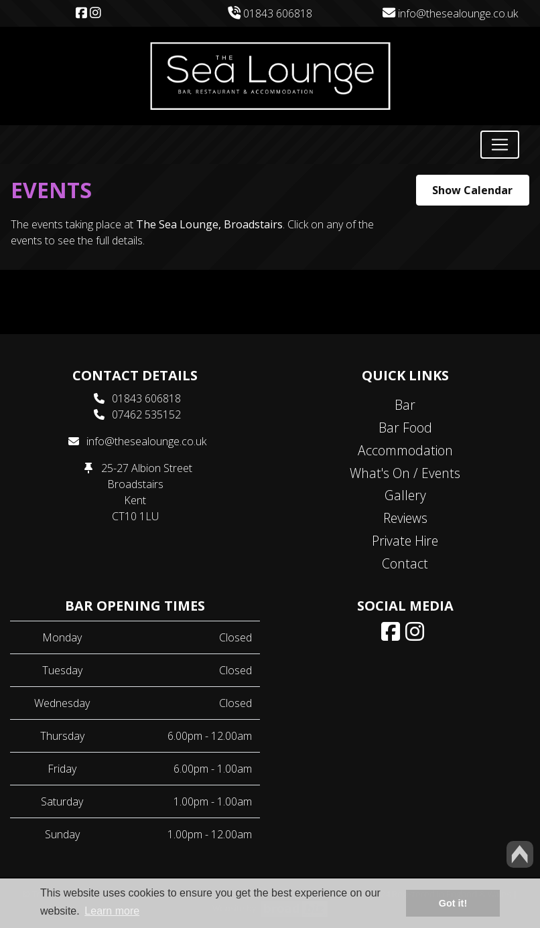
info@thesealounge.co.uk (450, 13)
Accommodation (405, 450)
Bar (405, 405)
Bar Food (405, 427)
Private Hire (405, 541)
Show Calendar (472, 190)
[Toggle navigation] (499, 145)
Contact (405, 563)
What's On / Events (405, 473)
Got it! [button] (453, 903)
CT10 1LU (135, 516)
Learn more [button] (111, 911)
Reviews (405, 518)
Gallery (405, 495)
